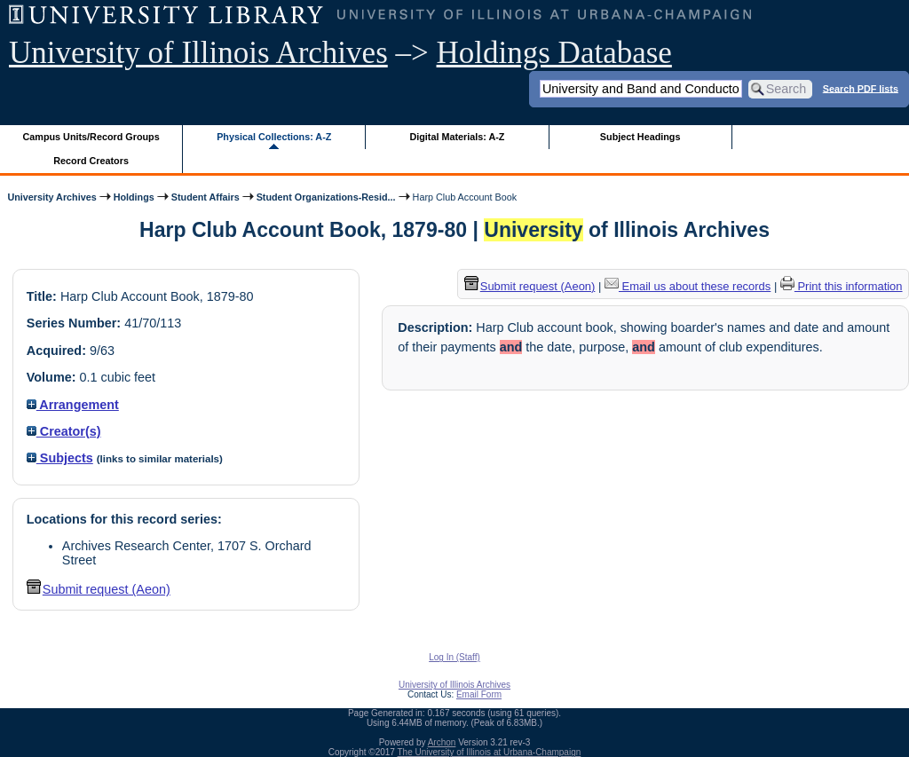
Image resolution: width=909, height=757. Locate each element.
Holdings (134, 197)
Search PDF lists (860, 88)
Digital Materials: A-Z (456, 136)
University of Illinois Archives (198, 52)
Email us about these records (688, 286)
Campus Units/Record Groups (91, 136)
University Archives (51, 197)
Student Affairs (205, 197)
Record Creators (91, 160)
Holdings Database (554, 52)
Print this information (841, 286)
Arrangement (73, 405)
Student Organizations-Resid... (326, 197)
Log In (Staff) (454, 657)
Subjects (60, 458)
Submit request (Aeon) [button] (98, 589)
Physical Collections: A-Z (274, 136)
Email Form (479, 694)
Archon (442, 742)
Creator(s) (64, 431)
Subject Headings (640, 136)
